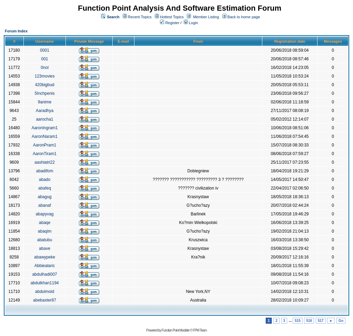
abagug (44, 196)
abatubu (44, 239)
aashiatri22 (44, 162)
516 (309, 321)
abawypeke (44, 257)
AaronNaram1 (45, 136)
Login (191, 23)
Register (169, 23)
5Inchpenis (44, 93)
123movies (44, 76)
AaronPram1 (44, 145)
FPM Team (200, 330)
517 (321, 321)
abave (44, 248)
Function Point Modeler (176, 330)
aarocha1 (44, 119)
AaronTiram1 (45, 153)
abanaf (44, 205)
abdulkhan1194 (44, 283)
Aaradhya (44, 110)
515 (298, 321)
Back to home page (244, 17)
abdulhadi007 (44, 274)
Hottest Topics (172, 17)
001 (44, 59)
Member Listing (206, 17)
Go (341, 321)
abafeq (44, 188)
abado (44, 179)
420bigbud (44, 84)
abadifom (44, 171)
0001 (44, 50)
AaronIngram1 (44, 127)
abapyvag (44, 214)
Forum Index (16, 31)
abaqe (44, 222)
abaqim (44, 231)
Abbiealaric (44, 265)
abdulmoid (44, 291)
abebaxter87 (44, 300)
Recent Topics (140, 17)
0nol (45, 67)
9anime (44, 102)
